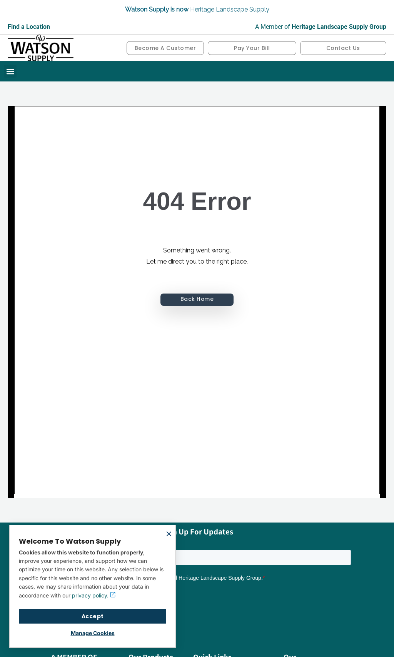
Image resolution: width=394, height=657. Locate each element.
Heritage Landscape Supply (229, 9)
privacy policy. (93, 595)
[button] (10, 71)
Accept (93, 616)
